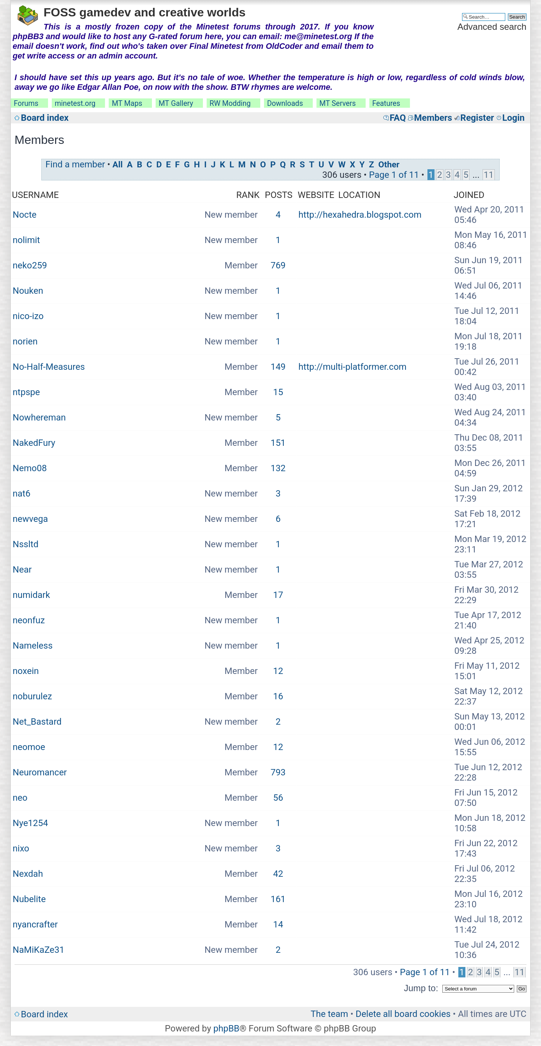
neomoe (29, 747)
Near (22, 569)
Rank (248, 195)
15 (278, 392)
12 (278, 671)
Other (389, 165)
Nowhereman (39, 417)
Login (513, 118)
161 (278, 899)
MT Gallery (176, 103)
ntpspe (26, 392)
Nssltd (25, 544)
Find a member (75, 164)
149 (278, 367)
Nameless (32, 645)
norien (25, 341)
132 (278, 468)
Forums (26, 103)
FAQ (397, 118)
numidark (31, 595)
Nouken (28, 291)
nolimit (26, 240)
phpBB (226, 1028)
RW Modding (230, 103)
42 (278, 874)
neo (20, 798)
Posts (278, 195)
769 (278, 265)
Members (433, 118)
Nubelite (29, 899)
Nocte (24, 214)
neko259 (30, 265)
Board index (45, 118)
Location (359, 195)
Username (35, 195)
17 (278, 595)
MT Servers (337, 103)
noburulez (32, 696)
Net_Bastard (37, 721)
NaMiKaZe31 (38, 950)
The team (329, 1014)
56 (278, 798)
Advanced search (491, 27)
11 (489, 175)
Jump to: (421, 988)
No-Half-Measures (49, 367)
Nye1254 (30, 823)
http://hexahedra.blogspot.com (360, 214)
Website (316, 195)
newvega (30, 519)
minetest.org (75, 103)
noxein (26, 671)
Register (477, 118)
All (117, 165)
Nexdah (28, 874)
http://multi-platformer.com (353, 367)
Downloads (285, 103)
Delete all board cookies (403, 1014)
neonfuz (29, 620)
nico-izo (28, 316)
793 (278, 772)
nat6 (22, 493)
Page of (394, 175)
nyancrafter (35, 924)
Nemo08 (30, 468)
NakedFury (34, 443)
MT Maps (127, 103)
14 (278, 924)
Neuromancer (40, 772)
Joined (469, 195)
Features (386, 103)
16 (278, 696)
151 (278, 443)
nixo (21, 848)
